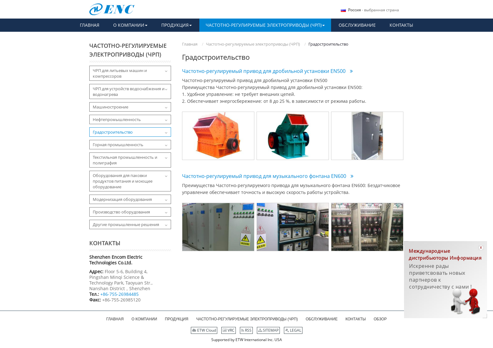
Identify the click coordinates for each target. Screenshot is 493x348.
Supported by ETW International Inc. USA (246, 339)
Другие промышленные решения (126, 224)
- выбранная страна (373, 10)
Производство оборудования (121, 212)
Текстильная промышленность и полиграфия (125, 160)
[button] (130, 25)
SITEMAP (268, 330)
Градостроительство (113, 132)
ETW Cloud (204, 330)
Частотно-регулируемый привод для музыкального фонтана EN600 (264, 176)
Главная (189, 44)
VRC (229, 330)
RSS (246, 330)
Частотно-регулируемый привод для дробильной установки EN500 (264, 71)
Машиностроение (110, 107)
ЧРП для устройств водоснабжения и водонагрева (128, 91)
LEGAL (293, 330)
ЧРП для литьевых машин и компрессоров (120, 73)
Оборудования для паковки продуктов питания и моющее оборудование (122, 181)
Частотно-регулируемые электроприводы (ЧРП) (253, 44)
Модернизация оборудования (122, 199)
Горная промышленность (118, 144)
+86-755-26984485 (119, 294)
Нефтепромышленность (117, 119)
